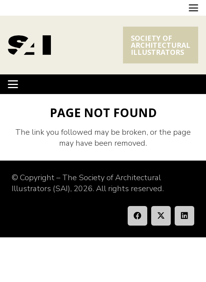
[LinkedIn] (184, 216)
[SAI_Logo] (29, 45)
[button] (193, 8)
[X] (161, 216)
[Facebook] (137, 216)
